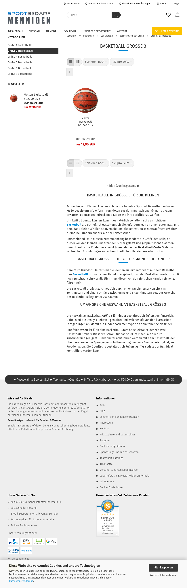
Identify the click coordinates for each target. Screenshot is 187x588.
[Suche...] (116, 15)
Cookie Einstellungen (112, 487)
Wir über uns (107, 481)
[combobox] (96, 62)
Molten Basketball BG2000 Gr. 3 (85, 122)
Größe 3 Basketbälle (20, 50)
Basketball (15, 31)
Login (175, 3)
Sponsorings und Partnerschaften (119, 452)
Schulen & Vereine (167, 31)
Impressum (106, 422)
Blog (102, 411)
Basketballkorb (82, 274)
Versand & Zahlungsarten (99, 3)
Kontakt (104, 428)
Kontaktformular (76, 407)
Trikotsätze (106, 464)
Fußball (35, 31)
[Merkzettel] (168, 15)
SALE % (162, 3)
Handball (52, 31)
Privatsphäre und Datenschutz (117, 434)
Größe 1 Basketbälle (20, 45)
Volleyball (71, 31)
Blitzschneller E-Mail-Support (135, 3)
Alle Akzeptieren (163, 567)
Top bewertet (72, 3)
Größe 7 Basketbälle (20, 73)
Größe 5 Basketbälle (20, 62)
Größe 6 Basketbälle (20, 68)
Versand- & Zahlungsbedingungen (119, 469)
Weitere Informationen (163, 575)
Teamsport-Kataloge (111, 458)
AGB (102, 405)
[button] (177, 15)
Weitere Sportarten (98, 31)
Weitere (122, 31)
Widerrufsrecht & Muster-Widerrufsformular (125, 475)
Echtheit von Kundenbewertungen (119, 416)
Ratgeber (105, 440)
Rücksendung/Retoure (113, 446)
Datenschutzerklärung (21, 581)
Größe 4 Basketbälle (20, 56)
